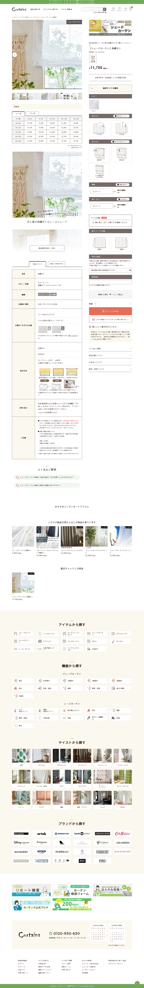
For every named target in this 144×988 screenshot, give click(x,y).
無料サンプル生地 (44, 967)
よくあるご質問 (95, 349)
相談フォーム (66, 967)
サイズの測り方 (43, 961)
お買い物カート (23, 973)
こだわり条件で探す (99, 12)
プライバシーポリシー (115, 964)
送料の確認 (96, 257)
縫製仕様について (44, 973)
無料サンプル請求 (110, 88)
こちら (97, 339)
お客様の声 (42, 964)
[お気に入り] (119, 9)
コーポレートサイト (88, 970)
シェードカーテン (35, 17)
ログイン (21, 964)
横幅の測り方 (123, 184)
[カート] (130, 9)
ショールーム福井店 (88, 967)
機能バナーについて (45, 970)
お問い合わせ (66, 970)
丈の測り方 (124, 199)
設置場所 (95, 277)
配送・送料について (96, 369)
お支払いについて (95, 362)
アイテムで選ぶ (25, 17)
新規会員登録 (22, 961)
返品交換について (95, 355)
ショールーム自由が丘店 (90, 964)
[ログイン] (126, 9)
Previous (14, 54)
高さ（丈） (96, 199)
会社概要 (85, 973)
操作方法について (122, 116)
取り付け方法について (121, 141)
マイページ (21, 967)
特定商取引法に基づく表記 (117, 961)
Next (79, 54)
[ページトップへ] (137, 983)
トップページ (15, 17)
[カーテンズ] (19, 9)
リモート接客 (66, 964)
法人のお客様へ (87, 961)
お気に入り (21, 970)
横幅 (93, 184)
